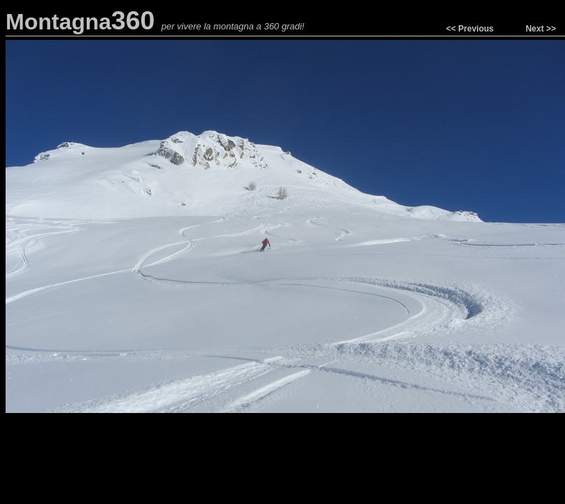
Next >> (541, 29)
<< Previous (470, 29)
